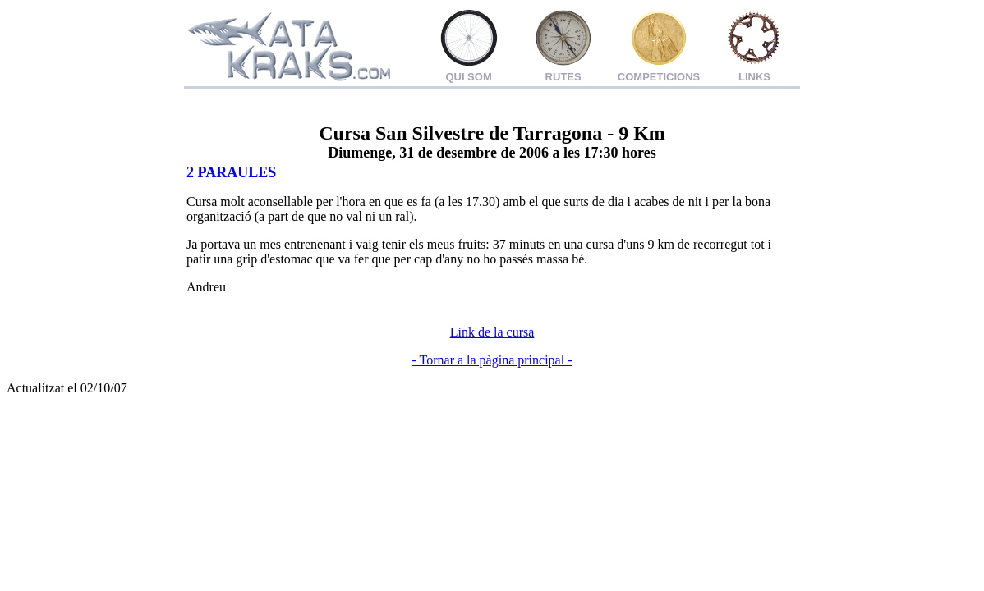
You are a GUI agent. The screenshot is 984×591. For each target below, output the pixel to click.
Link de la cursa (492, 332)
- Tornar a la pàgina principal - (492, 360)
